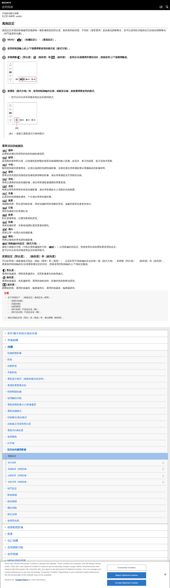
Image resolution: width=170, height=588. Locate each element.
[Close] (165, 576)
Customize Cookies (127, 569)
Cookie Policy (22, 581)
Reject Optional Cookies (126, 577)
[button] (167, 7)
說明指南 (7, 6)
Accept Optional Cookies (126, 584)
